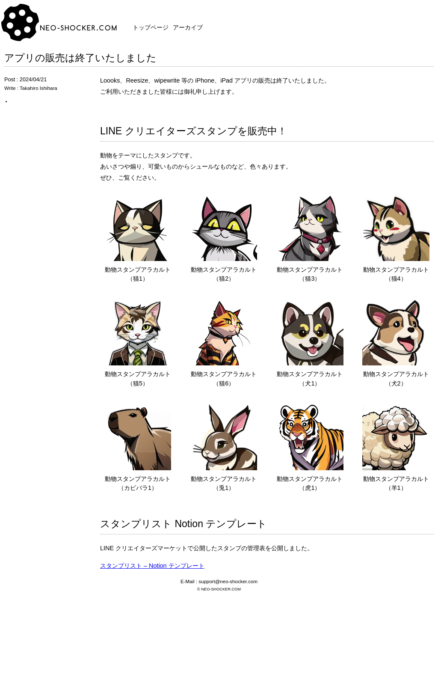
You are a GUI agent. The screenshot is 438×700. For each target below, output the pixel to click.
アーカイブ (188, 27)
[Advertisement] (219, 638)
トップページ (151, 27)
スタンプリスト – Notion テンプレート (152, 565)
